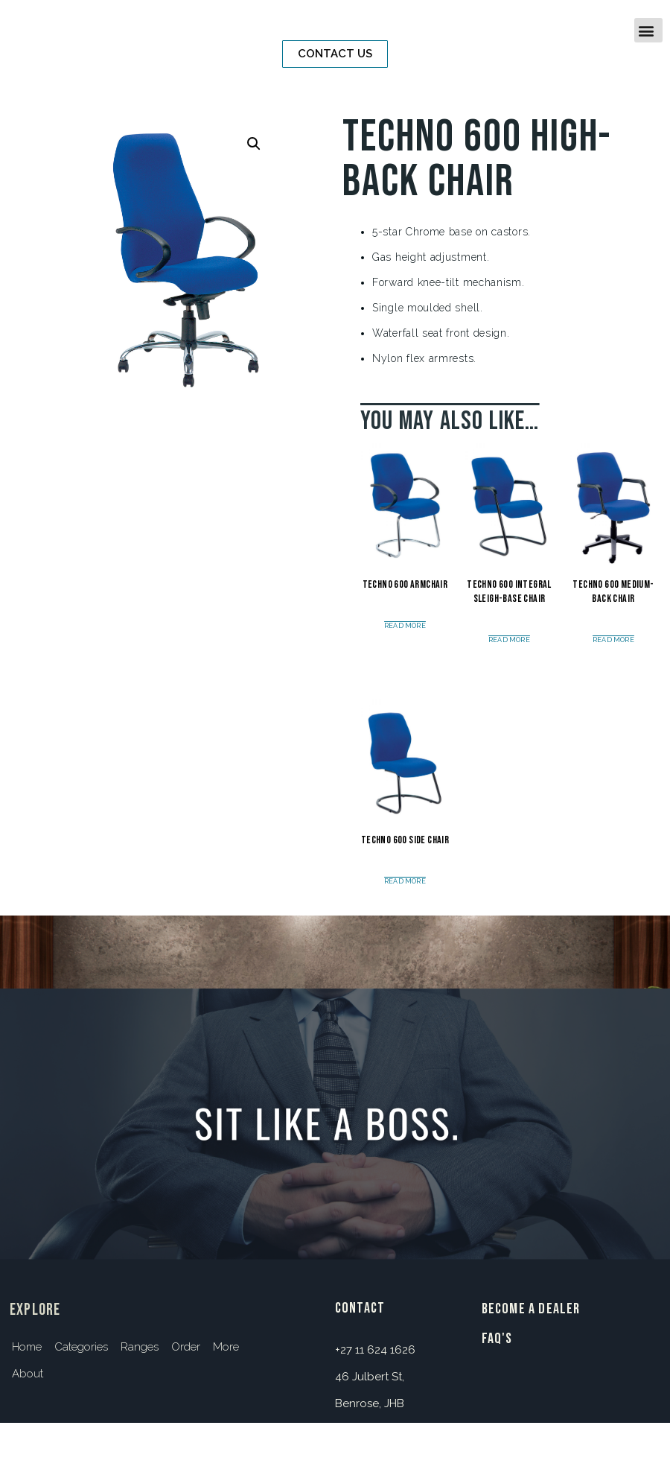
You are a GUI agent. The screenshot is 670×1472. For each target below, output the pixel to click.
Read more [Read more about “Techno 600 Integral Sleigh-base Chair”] (509, 640)
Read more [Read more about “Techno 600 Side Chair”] (405, 881)
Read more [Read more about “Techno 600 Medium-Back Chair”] (613, 640)
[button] (335, 54)
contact (360, 1308)
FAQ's (497, 1339)
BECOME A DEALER (531, 1309)
